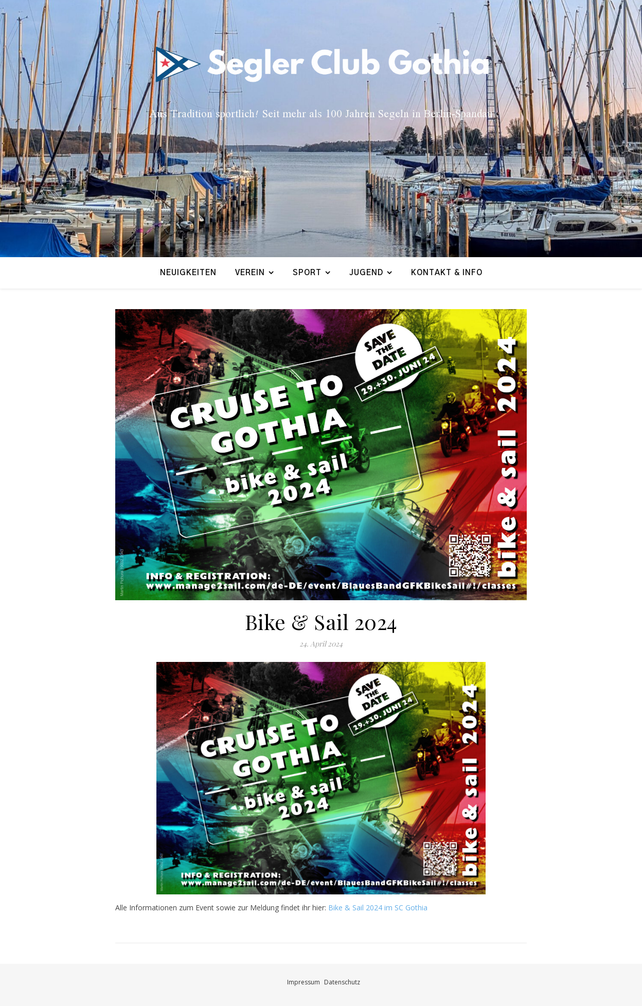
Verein (250, 273)
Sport (307, 273)
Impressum (303, 982)
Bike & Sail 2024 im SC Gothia (377, 907)
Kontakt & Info (447, 273)
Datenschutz (342, 982)
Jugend (366, 273)
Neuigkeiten (188, 273)
